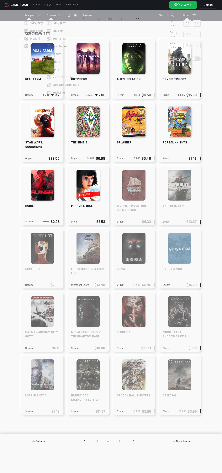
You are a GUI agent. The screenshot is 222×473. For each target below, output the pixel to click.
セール (72, 15)
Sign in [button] (208, 5)
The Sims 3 (79, 166)
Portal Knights (175, 166)
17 (137, 43)
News (59, 4)
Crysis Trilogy (174, 103)
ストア (47, 4)
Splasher (124, 166)
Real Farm (33, 103)
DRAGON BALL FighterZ (133, 419)
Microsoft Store (80, 309)
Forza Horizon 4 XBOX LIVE (88, 295)
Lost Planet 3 (36, 419)
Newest (88, 15)
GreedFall (170, 419)
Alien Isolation (128, 103)
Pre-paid (30, 15)
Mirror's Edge (81, 230)
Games (52, 15)
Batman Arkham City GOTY (41, 358)
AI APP (36, 4)
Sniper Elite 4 (173, 230)
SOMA (121, 293)
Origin (166, 119)
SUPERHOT (32, 293)
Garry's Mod (172, 293)
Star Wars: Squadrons (34, 168)
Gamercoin (72, 4)
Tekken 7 (123, 356)
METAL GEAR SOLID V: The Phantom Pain (86, 358)
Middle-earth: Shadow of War (175, 358)
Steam (29, 119)
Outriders (79, 103)
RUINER (30, 230)
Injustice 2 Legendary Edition (85, 421)
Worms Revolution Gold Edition (131, 232)
